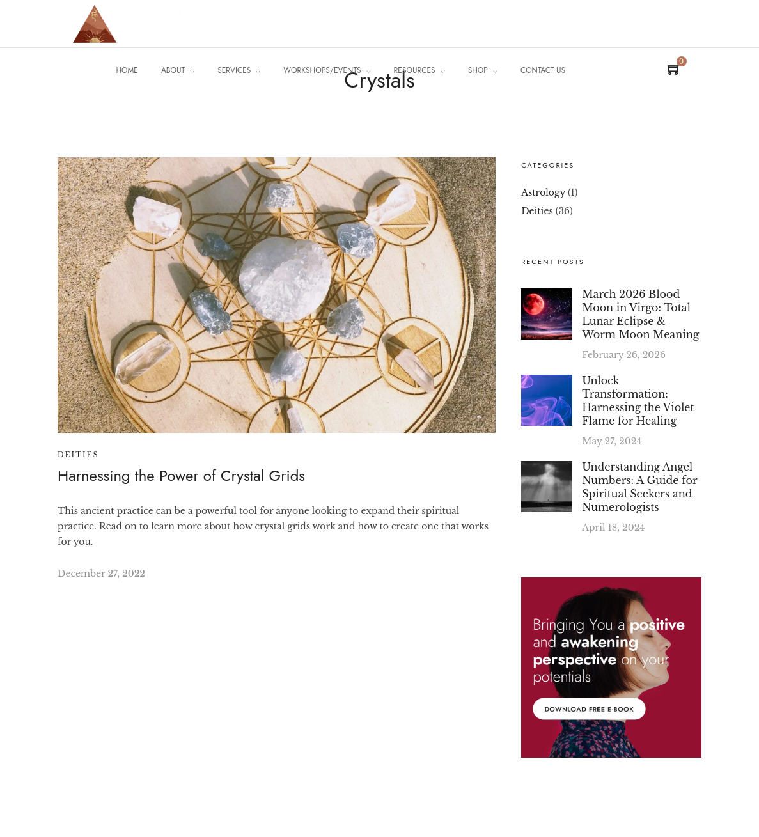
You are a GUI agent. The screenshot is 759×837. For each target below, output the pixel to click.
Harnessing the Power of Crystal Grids (181, 475)
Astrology (543, 192)
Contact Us (542, 70)
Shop (478, 70)
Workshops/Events (322, 70)
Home (127, 70)
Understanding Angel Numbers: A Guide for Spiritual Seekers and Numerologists (639, 486)
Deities (78, 454)
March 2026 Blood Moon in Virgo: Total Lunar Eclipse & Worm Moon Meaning (640, 314)
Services (234, 70)
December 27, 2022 (101, 573)
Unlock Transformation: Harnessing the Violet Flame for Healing (638, 400)
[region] (166, 716)
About (173, 70)
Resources (414, 70)
